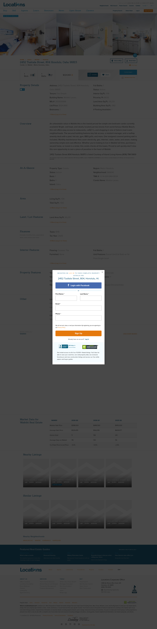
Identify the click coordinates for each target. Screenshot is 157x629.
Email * (57, 304)
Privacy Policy (61, 327)
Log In (87, 339)
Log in (71, 273)
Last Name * (84, 294)
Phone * (58, 314)
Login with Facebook (78, 285)
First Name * (59, 294)
